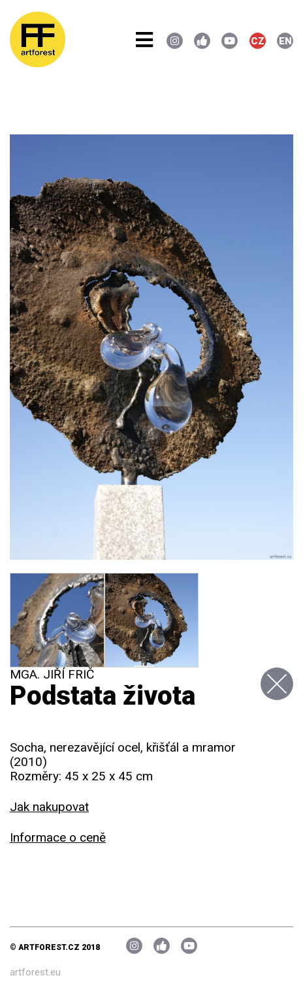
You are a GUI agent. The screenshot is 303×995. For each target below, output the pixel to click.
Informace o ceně (58, 837)
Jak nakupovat (49, 806)
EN (285, 41)
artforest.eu (35, 972)
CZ (257, 41)
